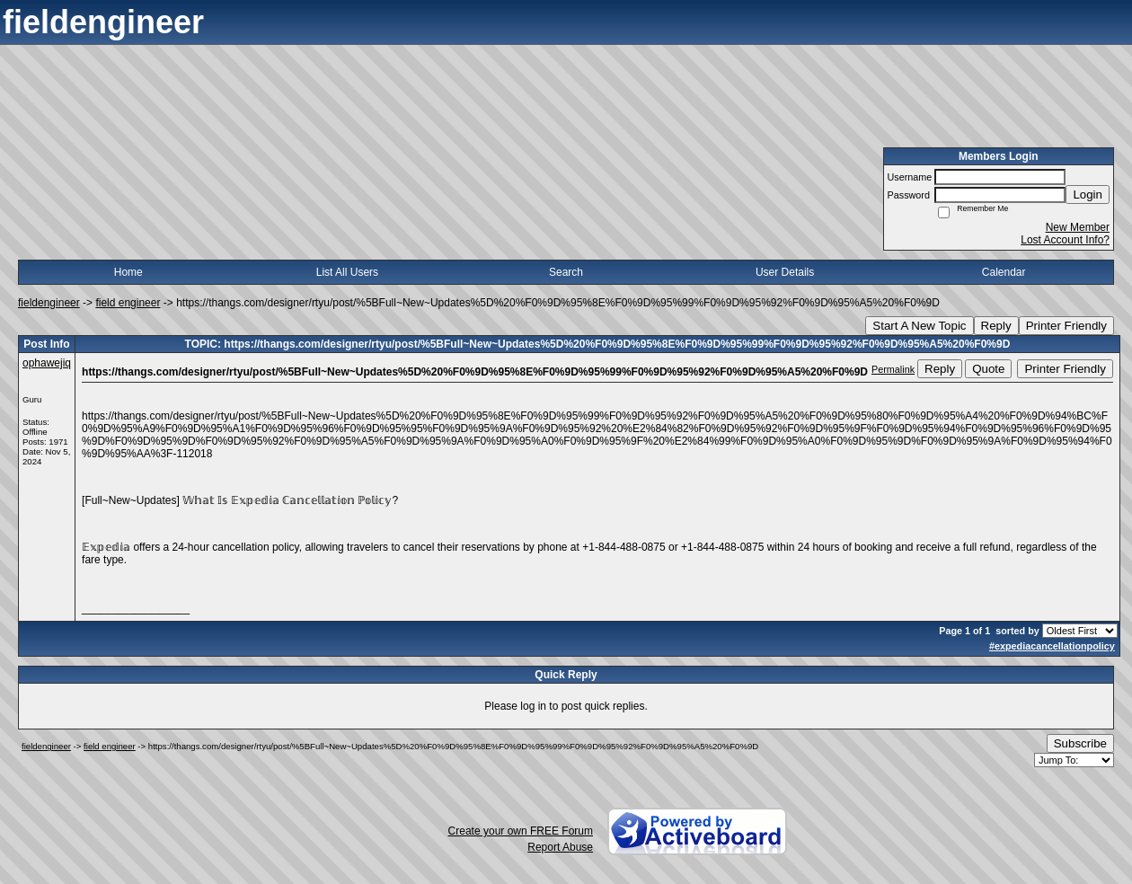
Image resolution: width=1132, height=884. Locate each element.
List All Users (347, 272)
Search (566, 272)
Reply (996, 325)
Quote (988, 369)
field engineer (127, 302)
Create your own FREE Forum (520, 831)
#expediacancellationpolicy (1052, 646)
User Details (785, 272)
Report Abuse (560, 847)
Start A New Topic (919, 325)
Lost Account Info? (1065, 240)
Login (1087, 194)
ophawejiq (46, 363)
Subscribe (1080, 743)
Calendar (1004, 272)
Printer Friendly (1066, 325)
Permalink (893, 369)
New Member (1078, 227)
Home (128, 272)
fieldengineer (49, 302)
